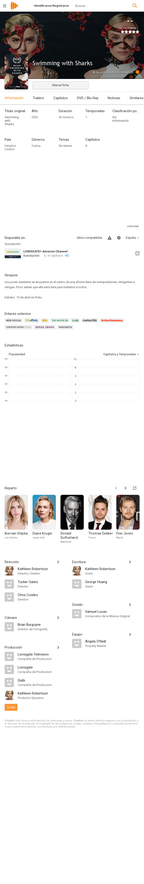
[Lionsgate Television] (42, 654)
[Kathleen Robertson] (42, 568)
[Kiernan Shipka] (19, 519)
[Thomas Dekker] (102, 519)
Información (14, 98)
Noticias (114, 98)
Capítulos (60, 98)
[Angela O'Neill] (112, 641)
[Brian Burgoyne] (42, 624)
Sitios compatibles (89, 237)
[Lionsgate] (42, 667)
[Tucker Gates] (42, 581)
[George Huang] (112, 581)
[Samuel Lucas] (112, 611)
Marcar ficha (60, 85)
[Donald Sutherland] (74, 519)
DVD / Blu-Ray (87, 98)
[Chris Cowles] (42, 594)
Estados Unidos (10, 147)
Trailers (38, 98)
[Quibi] (42, 680)
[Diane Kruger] (46, 519)
